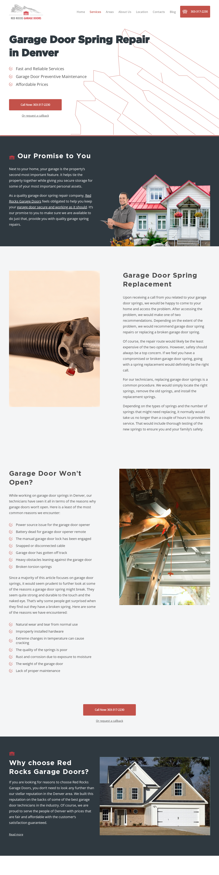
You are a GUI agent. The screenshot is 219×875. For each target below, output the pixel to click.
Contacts (159, 12)
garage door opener (74, 524)
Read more (16, 834)
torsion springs (40, 566)
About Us (124, 12)
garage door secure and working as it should (52, 207)
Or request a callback (35, 116)
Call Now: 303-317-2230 (35, 105)
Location (142, 12)
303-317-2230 (195, 11)
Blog (173, 12)
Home (81, 12)
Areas (110, 12)
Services (95, 12)
